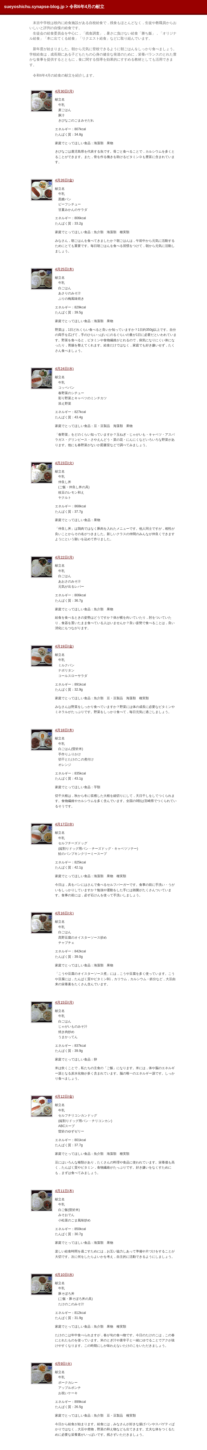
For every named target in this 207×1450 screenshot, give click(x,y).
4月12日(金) (64, 1096)
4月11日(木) (64, 1191)
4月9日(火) (63, 1364)
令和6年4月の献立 (86, 6)
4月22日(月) (64, 557)
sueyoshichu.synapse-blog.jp (34, 6)
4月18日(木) (64, 730)
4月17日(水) (64, 824)
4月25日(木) (64, 269)
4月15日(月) (64, 1002)
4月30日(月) (64, 91)
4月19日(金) (64, 646)
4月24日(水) (64, 369)
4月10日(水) (64, 1275)
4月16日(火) (64, 913)
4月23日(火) (64, 463)
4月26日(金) (64, 180)
